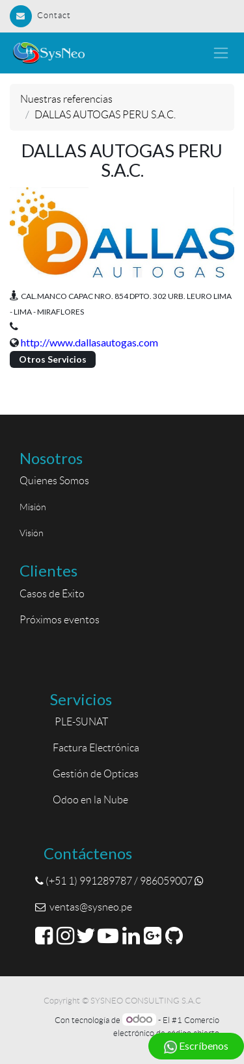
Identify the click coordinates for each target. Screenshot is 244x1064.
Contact (40, 15)
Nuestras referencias (66, 99)
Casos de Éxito (54, 593)
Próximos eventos (60, 619)
